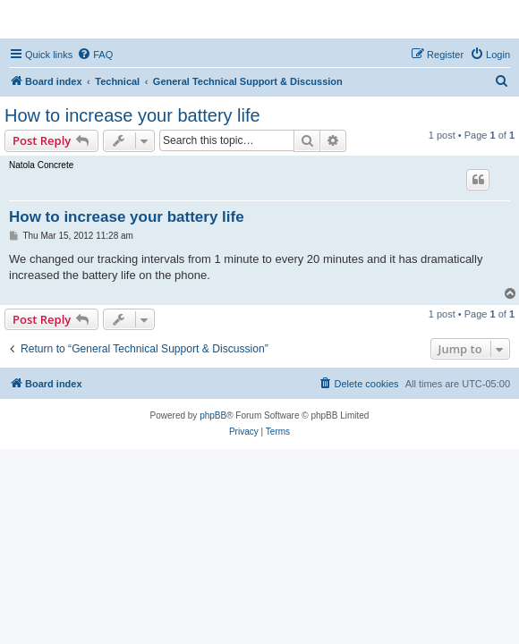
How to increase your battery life (132, 115)
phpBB (213, 415)
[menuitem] (95, 54)
